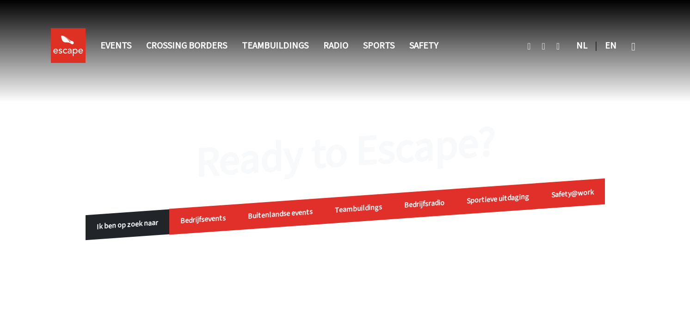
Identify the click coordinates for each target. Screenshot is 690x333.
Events (115, 45)
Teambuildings (275, 45)
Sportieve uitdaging (498, 198)
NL (581, 45)
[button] (633, 46)
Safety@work (572, 193)
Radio (335, 45)
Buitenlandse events (280, 214)
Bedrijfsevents (203, 219)
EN (610, 45)
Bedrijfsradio (424, 203)
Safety (423, 45)
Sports (378, 45)
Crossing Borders (186, 45)
